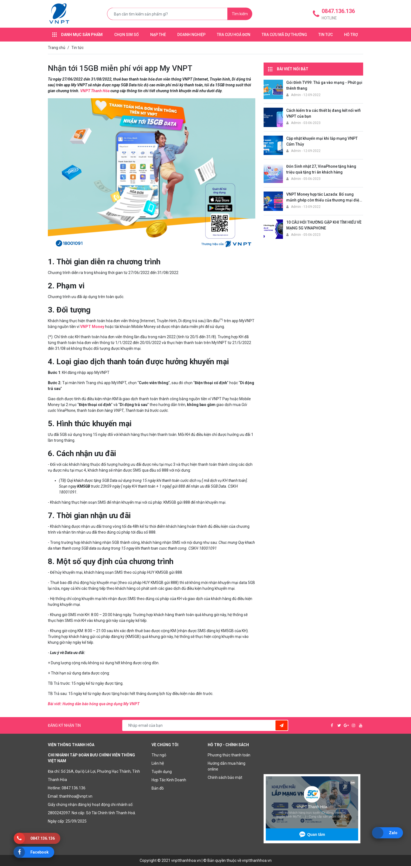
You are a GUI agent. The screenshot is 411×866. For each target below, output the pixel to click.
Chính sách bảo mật (225, 777)
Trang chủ (56, 47)
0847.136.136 (73, 788)
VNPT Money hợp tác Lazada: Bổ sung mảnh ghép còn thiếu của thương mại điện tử (323, 200)
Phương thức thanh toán (229, 755)
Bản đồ (158, 788)
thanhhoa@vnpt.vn (75, 796)
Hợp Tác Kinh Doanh (169, 780)
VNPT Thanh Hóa (95, 91)
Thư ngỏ (159, 755)
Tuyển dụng (162, 771)
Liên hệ (158, 763)
